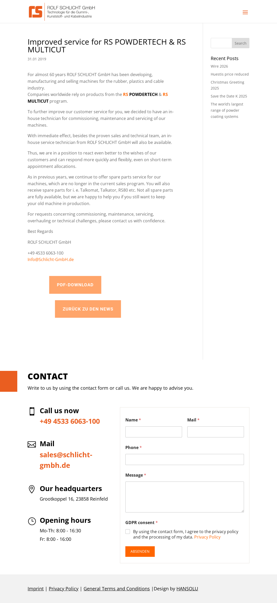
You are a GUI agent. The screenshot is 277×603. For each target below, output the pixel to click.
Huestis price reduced (230, 74)
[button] (245, 16)
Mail (193, 420)
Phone (133, 447)
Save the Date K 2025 (229, 96)
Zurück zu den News (118, 309)
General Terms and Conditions (117, 588)
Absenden (140, 551)
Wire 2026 (219, 66)
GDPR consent (141, 522)
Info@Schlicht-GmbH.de (51, 259)
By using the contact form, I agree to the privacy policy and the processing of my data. (185, 534)
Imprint (36, 588)
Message (135, 475)
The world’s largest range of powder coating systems (227, 110)
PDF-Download (99, 284)
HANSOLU (187, 588)
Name (133, 420)
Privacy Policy (207, 537)
